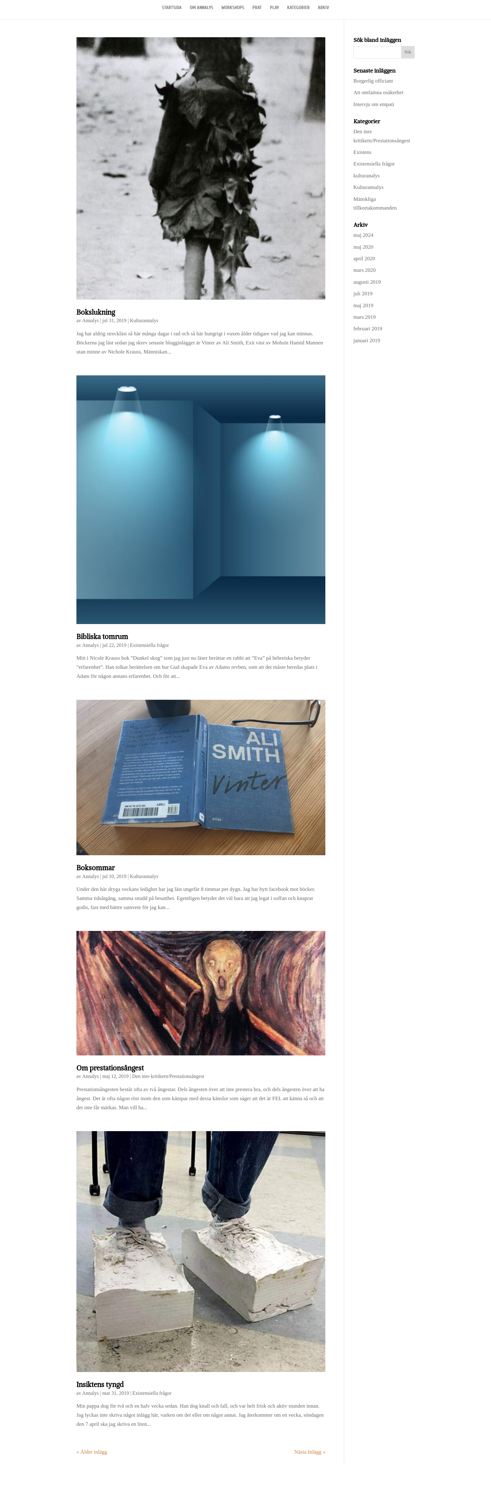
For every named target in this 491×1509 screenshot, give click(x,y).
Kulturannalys (144, 320)
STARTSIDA (172, 8)
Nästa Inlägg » (309, 1452)
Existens (363, 152)
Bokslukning (95, 312)
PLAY (274, 8)
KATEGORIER (298, 8)
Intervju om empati (374, 104)
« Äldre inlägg (91, 1452)
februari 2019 (368, 329)
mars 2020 (365, 270)
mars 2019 (365, 317)
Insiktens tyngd (100, 1384)
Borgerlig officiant (373, 81)
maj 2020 (364, 247)
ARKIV (323, 8)
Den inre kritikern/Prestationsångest (168, 1076)
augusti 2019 (367, 282)
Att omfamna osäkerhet (379, 92)
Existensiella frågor (149, 645)
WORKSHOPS (232, 8)
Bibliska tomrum (102, 637)
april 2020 (364, 259)
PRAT (257, 8)
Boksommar (95, 868)
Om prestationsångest (110, 1068)
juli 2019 (363, 294)
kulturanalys (367, 176)
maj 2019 (364, 305)
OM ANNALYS (201, 8)
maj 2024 (364, 235)
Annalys (90, 320)
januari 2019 (367, 340)
